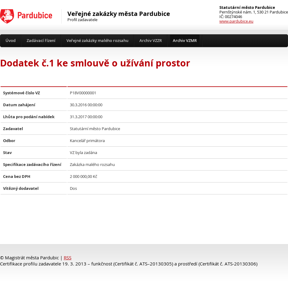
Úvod (11, 40)
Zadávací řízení (41, 40)
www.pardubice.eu (236, 21)
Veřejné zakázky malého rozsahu (97, 40)
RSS (67, 257)
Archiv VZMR (185, 40)
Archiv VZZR (150, 40)
